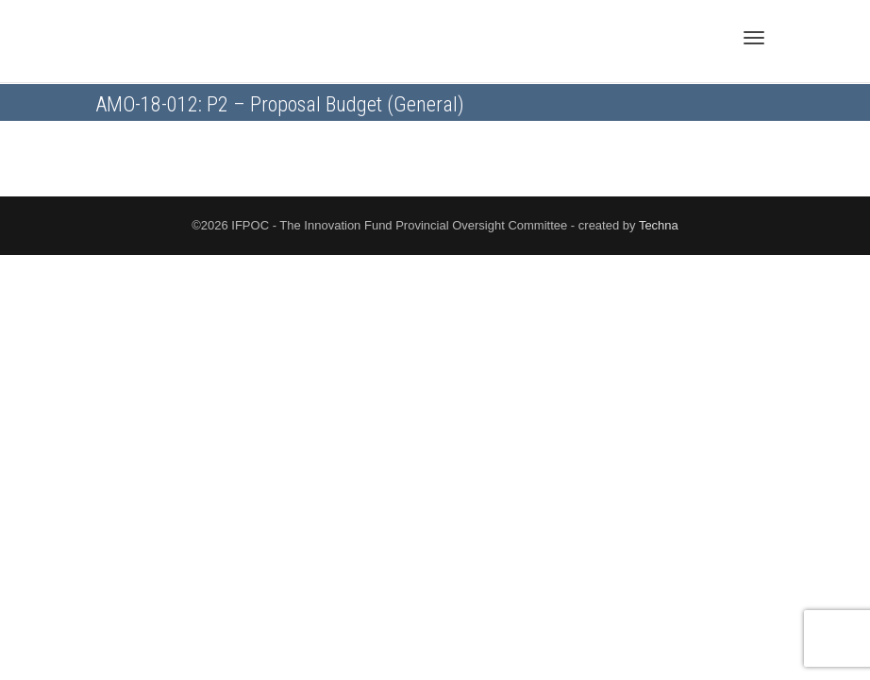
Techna (658, 225)
